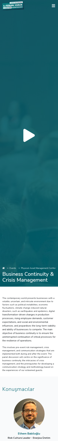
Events (13, 268)
